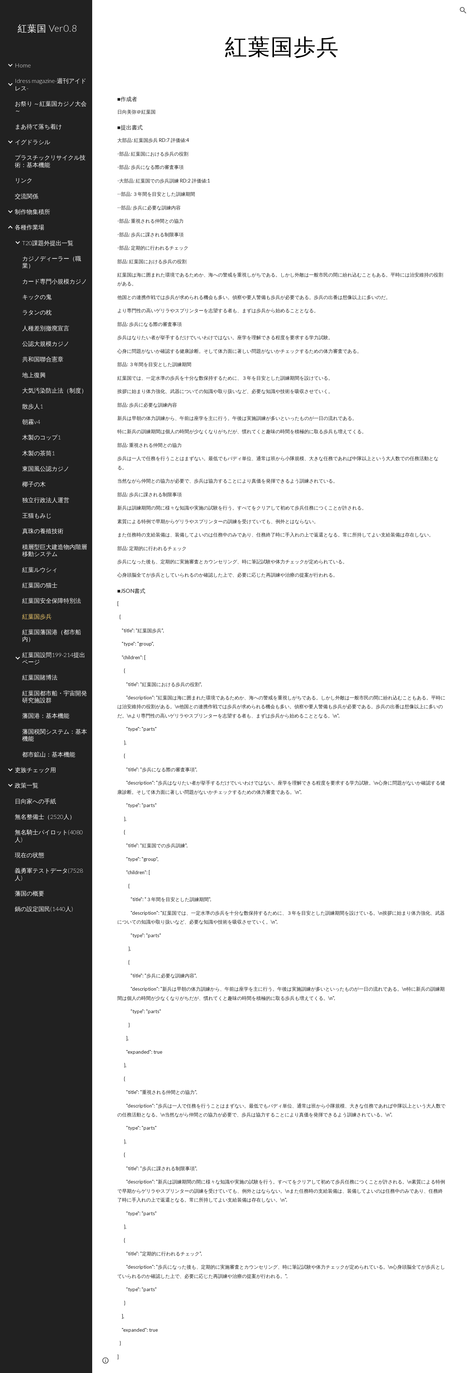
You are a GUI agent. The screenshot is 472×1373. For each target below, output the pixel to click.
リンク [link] (23, 180)
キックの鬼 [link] (37, 296)
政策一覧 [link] (26, 785)
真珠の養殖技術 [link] (42, 530)
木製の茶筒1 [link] (38, 452)
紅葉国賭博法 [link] (40, 677)
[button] (463, 10)
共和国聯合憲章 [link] (42, 358)
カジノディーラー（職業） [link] (51, 262)
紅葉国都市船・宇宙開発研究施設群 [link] (54, 696)
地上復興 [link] (34, 374)
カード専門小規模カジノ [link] (54, 281)
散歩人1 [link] (32, 406)
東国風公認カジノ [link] (45, 468)
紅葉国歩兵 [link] (37, 616)
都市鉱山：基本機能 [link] (48, 754)
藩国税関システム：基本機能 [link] (54, 735)
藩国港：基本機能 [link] (45, 715)
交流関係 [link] (26, 195)
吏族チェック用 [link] (35, 769)
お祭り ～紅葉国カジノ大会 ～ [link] (51, 107)
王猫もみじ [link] (37, 515)
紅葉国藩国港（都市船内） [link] (51, 635)
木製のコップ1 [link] (41, 437)
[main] (281, 46)
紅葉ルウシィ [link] (40, 569)
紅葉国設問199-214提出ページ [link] (53, 658)
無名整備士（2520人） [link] (45, 816)
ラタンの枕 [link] (37, 312)
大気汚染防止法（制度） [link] (54, 390)
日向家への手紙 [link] (35, 800)
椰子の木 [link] (34, 483)
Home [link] (23, 65)
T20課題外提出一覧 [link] (47, 242)
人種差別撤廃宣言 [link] (45, 327)
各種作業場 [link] (29, 226)
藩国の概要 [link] (29, 893)
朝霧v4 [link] (31, 421)
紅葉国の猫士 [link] (40, 584)
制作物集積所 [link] (32, 211)
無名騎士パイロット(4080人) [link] (49, 835)
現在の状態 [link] (29, 854)
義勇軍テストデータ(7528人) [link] (49, 874)
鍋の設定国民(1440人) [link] (44, 908)
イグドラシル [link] (32, 141)
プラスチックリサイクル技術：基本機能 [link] (50, 161)
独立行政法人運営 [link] (45, 499)
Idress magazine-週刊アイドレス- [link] (50, 84)
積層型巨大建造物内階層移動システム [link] (54, 550)
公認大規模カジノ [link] (45, 343)
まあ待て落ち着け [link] (38, 126)
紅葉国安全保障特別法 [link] (51, 600)
